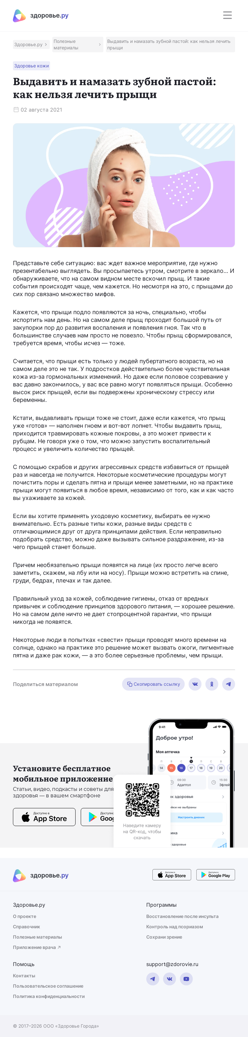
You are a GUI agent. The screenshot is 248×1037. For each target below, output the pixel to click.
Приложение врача (37, 947)
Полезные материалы (37, 937)
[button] (31, 44)
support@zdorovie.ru (172, 964)
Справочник (26, 926)
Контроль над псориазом (174, 926)
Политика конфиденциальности (49, 996)
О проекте (24, 916)
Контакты (24, 975)
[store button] (44, 818)
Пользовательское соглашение (48, 986)
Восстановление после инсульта (182, 916)
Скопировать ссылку (153, 684)
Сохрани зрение (164, 937)
